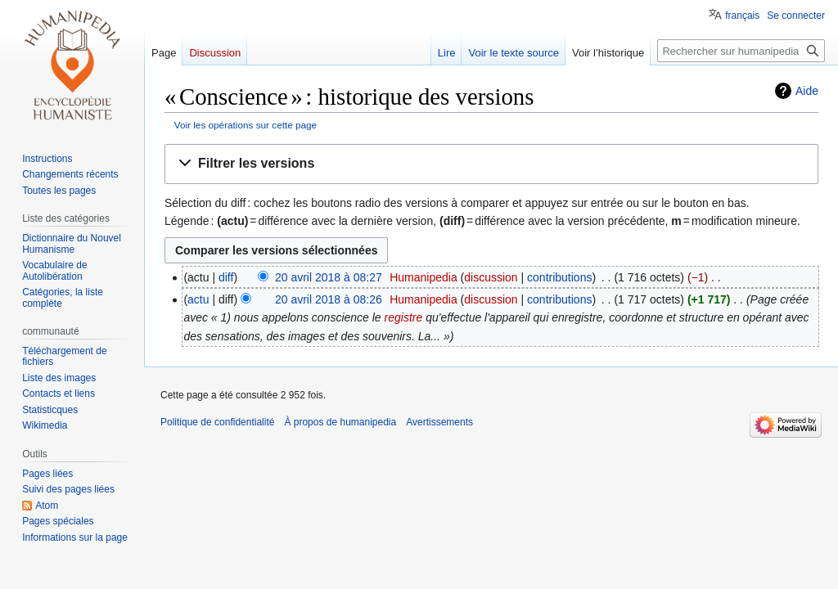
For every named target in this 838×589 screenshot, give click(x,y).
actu (198, 299)
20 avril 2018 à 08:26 (328, 299)
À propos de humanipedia (340, 422)
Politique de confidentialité (217, 422)
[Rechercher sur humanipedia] (741, 50)
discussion (490, 277)
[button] (491, 164)
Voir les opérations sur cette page (245, 124)
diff (226, 277)
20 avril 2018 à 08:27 (328, 277)
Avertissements (439, 422)
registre (404, 317)
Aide (806, 90)
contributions (559, 277)
